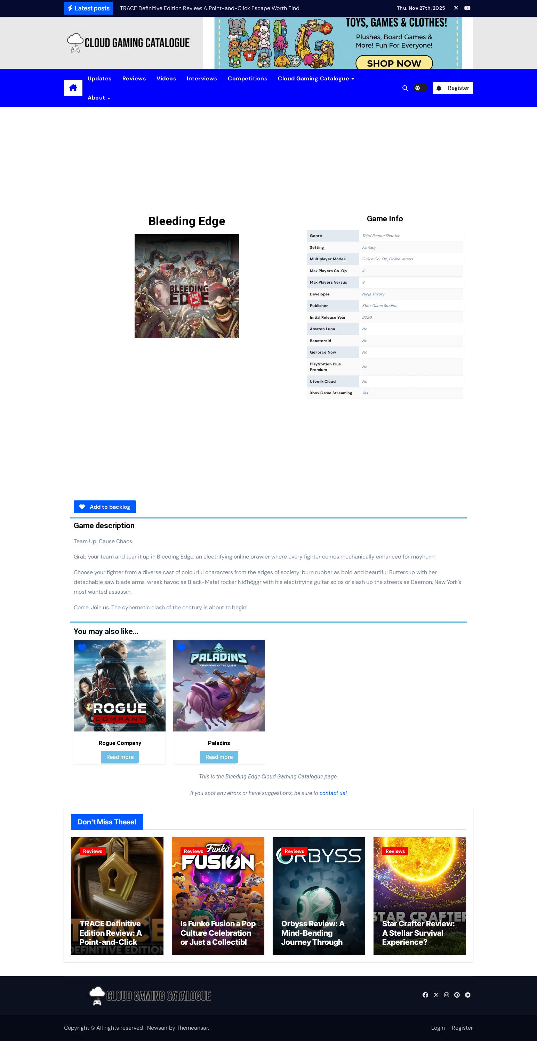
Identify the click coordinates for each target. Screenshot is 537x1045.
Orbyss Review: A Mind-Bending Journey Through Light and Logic (313, 941)
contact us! (332, 793)
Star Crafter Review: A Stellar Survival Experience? (418, 936)
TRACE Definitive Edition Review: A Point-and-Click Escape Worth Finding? (111, 946)
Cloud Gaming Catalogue (314, 78)
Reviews (134, 78)
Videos (166, 78)
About (97, 97)
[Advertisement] (268, 159)
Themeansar (192, 1031)
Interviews (202, 78)
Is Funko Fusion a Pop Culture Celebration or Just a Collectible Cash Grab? (218, 941)
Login (438, 1031)
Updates (100, 78)
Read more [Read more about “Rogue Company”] (120, 757)
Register (462, 1031)
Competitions (247, 78)
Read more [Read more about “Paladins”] (219, 757)
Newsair (157, 1031)
